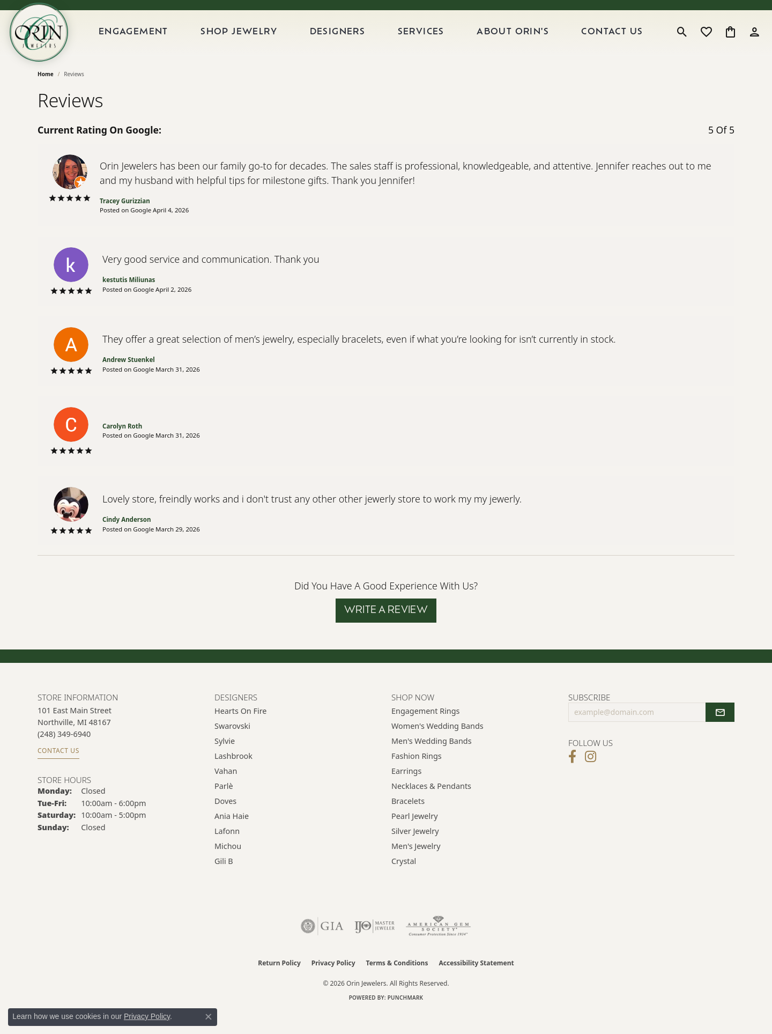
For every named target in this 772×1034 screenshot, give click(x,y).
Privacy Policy (333, 983)
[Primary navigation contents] (382, 42)
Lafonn (227, 852)
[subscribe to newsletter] (720, 733)
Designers (351, 42)
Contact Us (616, 42)
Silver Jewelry (415, 852)
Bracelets (408, 822)
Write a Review (386, 631)
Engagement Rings (425, 732)
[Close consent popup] (208, 1017)
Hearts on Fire (240, 732)
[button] (682, 42)
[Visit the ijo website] (374, 947)
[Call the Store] (64, 754)
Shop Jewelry (256, 42)
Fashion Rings (416, 777)
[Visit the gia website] (322, 947)
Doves (225, 822)
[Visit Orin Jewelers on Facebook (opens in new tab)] (572, 777)
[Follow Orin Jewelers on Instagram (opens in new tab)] (590, 777)
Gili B (223, 882)
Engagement (154, 42)
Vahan (225, 792)
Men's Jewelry (416, 867)
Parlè (223, 807)
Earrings (406, 792)
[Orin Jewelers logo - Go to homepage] (52, 42)
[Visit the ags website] (438, 947)
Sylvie (224, 762)
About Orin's (520, 42)
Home (46, 94)
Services (431, 42)
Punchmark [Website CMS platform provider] (406, 1018)
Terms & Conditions (397, 983)
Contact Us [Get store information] (58, 771)
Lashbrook (233, 777)
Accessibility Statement (476, 983)
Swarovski (232, 747)
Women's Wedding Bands (437, 747)
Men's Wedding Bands (431, 762)
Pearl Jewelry (414, 837)
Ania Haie (231, 837)
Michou (227, 867)
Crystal (403, 882)
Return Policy (279, 983)
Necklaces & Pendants (431, 807)
